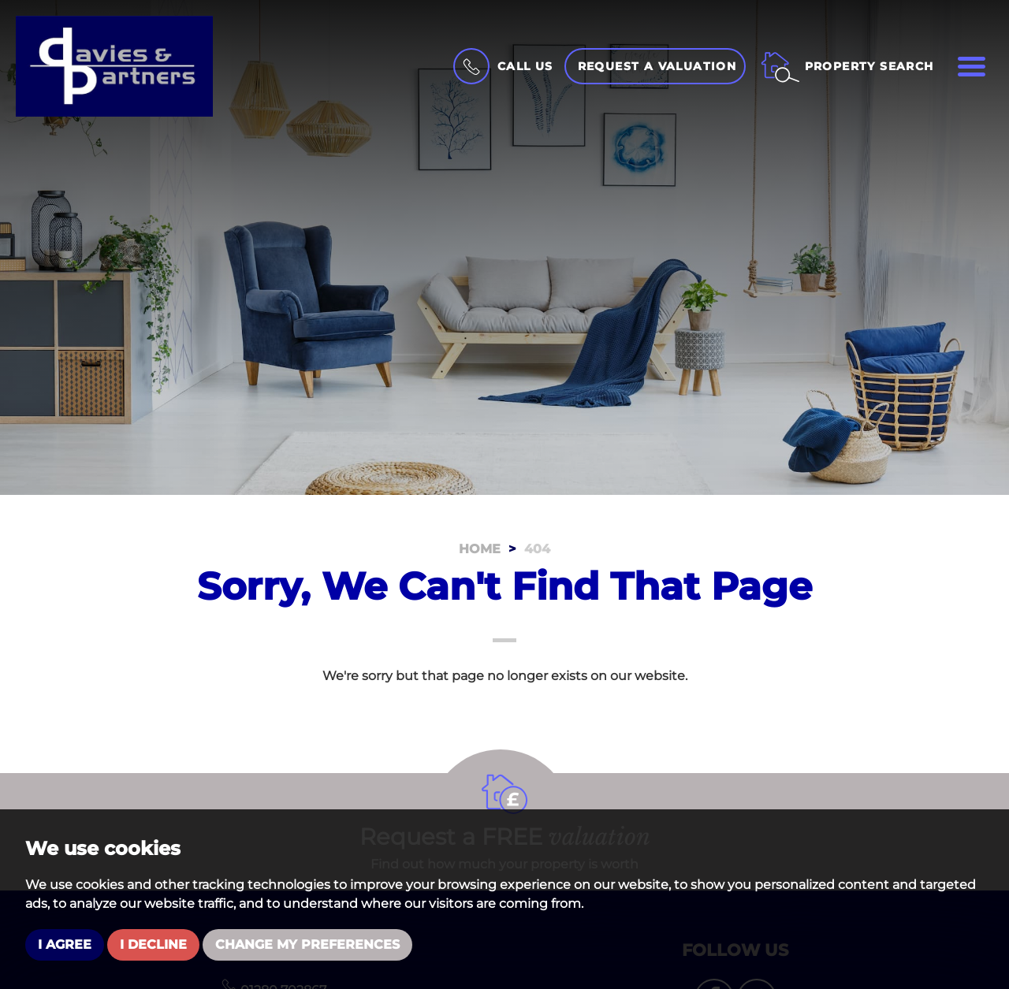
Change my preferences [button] (307, 944)
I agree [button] (64, 944)
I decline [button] (153, 944)
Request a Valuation (657, 66)
